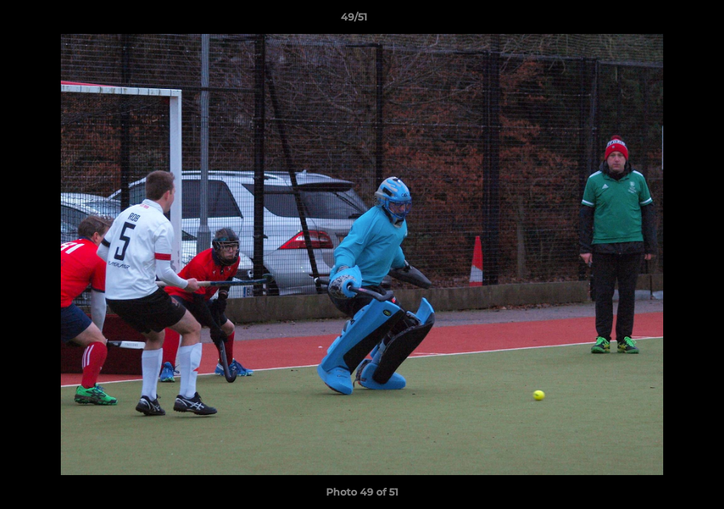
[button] (664, 20)
